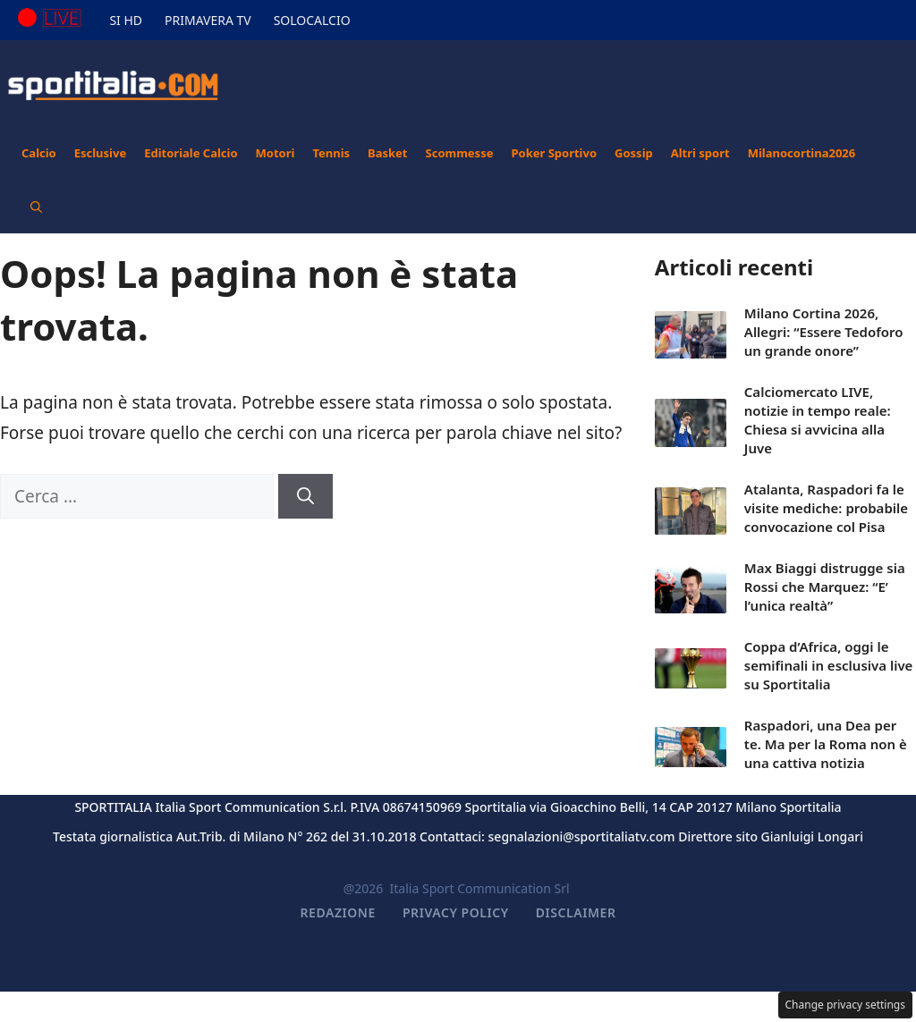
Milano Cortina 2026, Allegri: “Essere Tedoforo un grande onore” (823, 331)
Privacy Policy (456, 912)
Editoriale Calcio (190, 153)
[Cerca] (305, 496)
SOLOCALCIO (312, 20)
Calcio (38, 153)
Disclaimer (576, 912)
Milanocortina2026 (802, 153)
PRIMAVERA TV (208, 20)
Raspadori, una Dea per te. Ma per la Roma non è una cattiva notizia (825, 744)
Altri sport (700, 153)
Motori (275, 153)
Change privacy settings (845, 1004)
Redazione (338, 912)
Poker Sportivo (554, 153)
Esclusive (100, 153)
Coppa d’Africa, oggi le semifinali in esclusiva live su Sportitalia (828, 665)
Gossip (634, 153)
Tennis (331, 153)
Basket (387, 153)
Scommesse (460, 153)
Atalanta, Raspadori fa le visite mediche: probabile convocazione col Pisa (826, 508)
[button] (36, 206)
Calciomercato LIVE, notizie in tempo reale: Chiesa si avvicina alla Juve (817, 420)
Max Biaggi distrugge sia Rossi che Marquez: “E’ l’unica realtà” (824, 586)
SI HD (125, 20)
